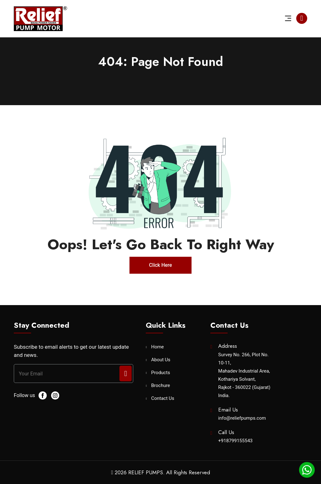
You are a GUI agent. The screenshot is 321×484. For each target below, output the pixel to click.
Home (157, 347)
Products (160, 373)
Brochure (160, 386)
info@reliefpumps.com (242, 418)
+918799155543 (235, 441)
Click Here (160, 265)
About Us (160, 360)
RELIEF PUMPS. (146, 472)
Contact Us (162, 398)
